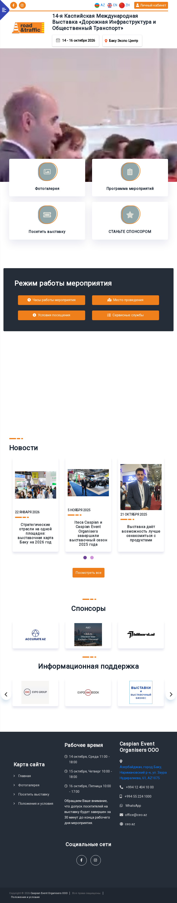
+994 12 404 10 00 (140, 787)
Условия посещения (51, 315)
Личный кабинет (151, 5)
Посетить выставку (33, 794)
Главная (24, 776)
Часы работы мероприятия (51, 300)
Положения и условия (35, 803)
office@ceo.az (136, 815)
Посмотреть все (88, 573)
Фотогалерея (28, 785)
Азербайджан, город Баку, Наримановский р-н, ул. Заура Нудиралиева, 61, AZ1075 (143, 772)
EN (112, 5)
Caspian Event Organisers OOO (49, 893)
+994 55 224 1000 (138, 796)
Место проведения (125, 300)
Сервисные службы (125, 315)
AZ (99, 5)
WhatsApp (133, 806)
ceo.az (130, 824)
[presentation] (6, 694)
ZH (124, 5)
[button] (85, 557)
